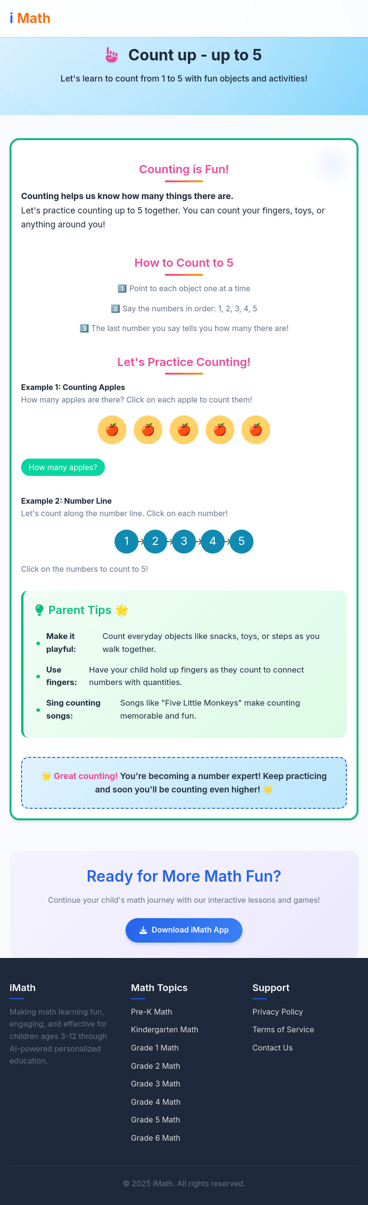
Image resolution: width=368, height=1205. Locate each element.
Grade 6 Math (155, 1138)
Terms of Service (283, 1029)
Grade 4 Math (156, 1102)
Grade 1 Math (155, 1047)
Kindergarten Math (164, 1029)
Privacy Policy (278, 1011)
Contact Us (273, 1047)
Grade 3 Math (155, 1083)
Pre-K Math (151, 1011)
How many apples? (63, 467)
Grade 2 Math (155, 1066)
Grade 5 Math (155, 1119)
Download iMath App (184, 929)
